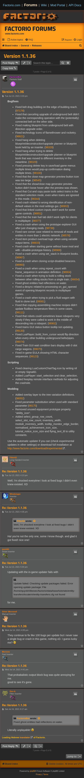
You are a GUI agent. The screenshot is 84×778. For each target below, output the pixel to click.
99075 (37, 349)
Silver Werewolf (9, 612)
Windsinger (15, 494)
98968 (56, 250)
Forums (30, 5)
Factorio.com (11, 5)
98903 (64, 206)
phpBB (32, 771)
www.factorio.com (14, 33)
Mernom (6, 652)
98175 (32, 405)
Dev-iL (13, 691)
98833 (35, 242)
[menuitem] (15, 39)
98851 (37, 213)
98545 (37, 180)
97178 (20, 110)
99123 (34, 356)
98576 (66, 235)
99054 (75, 279)
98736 (49, 228)
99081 (40, 301)
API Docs (75, 5)
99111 (20, 312)
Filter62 (13, 457)
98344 (35, 198)
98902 (52, 323)
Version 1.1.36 (20, 56)
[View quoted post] (34, 521)
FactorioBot (15, 77)
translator (25, 737)
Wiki (44, 5)
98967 (20, 257)
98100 (37, 173)
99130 (20, 330)
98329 (49, 147)
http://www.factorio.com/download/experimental (34, 448)
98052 (20, 398)
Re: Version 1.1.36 (14, 471)
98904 (66, 272)
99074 (20, 341)
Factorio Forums (30, 28)
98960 (20, 264)
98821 (20, 136)
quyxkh (5, 549)
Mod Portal (57, 5)
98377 (36, 220)
